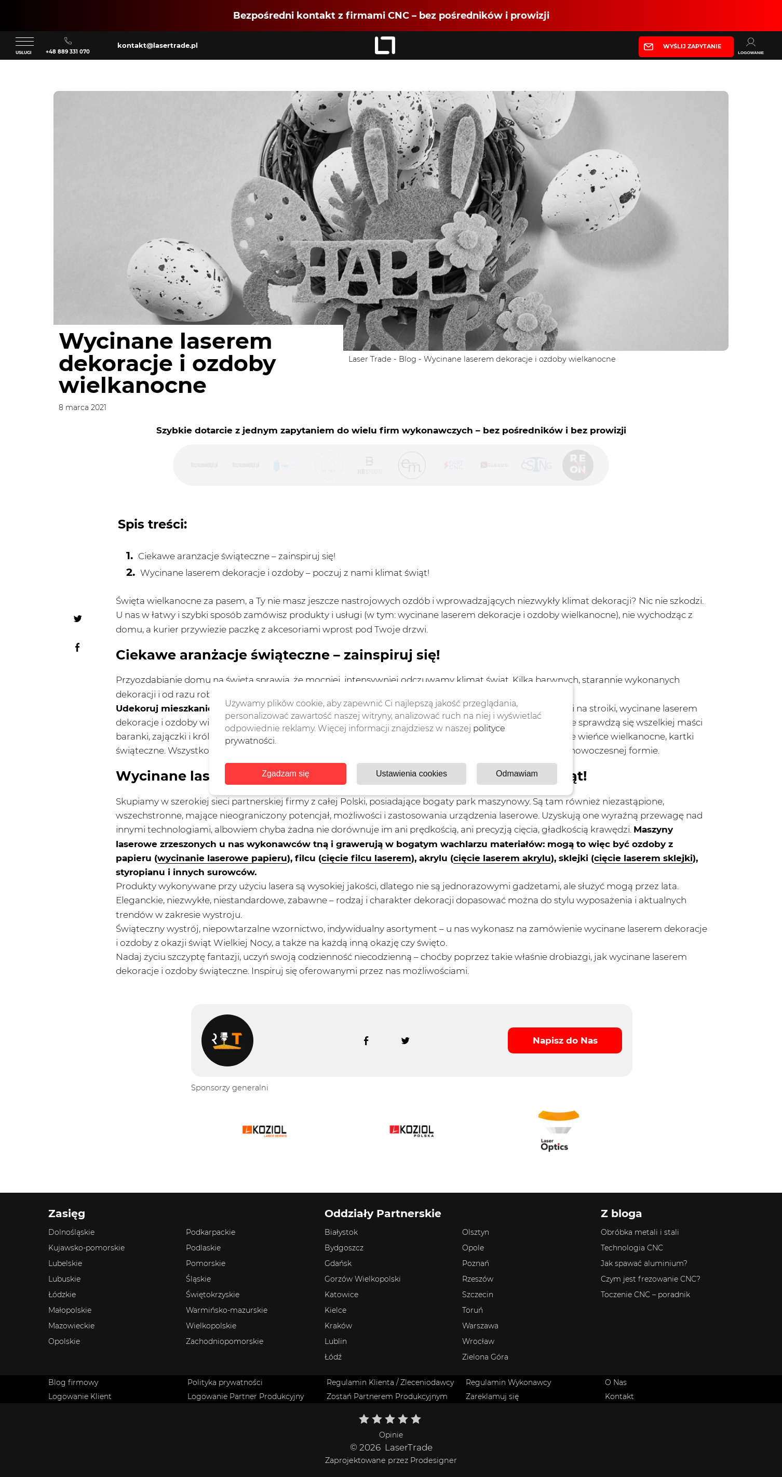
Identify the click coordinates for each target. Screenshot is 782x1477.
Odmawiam (517, 773)
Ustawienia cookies (411, 773)
